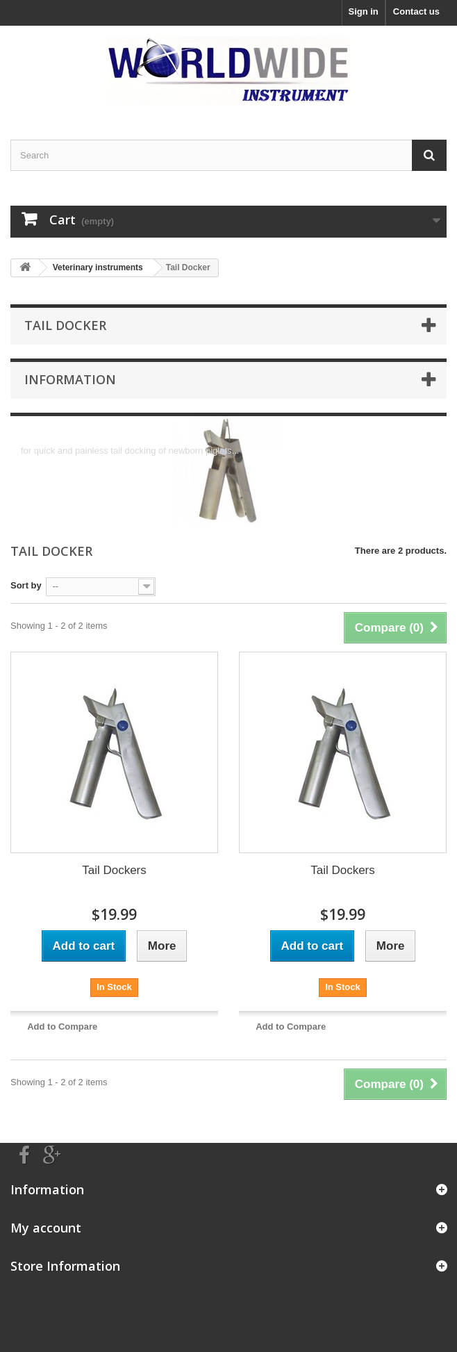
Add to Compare (62, 1026)
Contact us (416, 11)
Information (70, 379)
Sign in (363, 11)
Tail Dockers (114, 870)
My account (45, 1227)
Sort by (26, 585)
